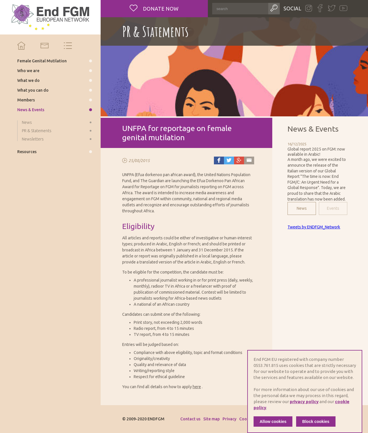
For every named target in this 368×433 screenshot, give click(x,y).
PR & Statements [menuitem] (36, 131)
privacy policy (304, 401)
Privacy (229, 419)
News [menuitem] (27, 122)
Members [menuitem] (26, 100)
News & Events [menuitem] (30, 110)
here (197, 386)
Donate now (160, 8)
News (302, 208)
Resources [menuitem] (27, 152)
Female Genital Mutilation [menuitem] (42, 61)
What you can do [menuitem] (33, 90)
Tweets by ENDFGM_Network (314, 227)
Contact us (190, 419)
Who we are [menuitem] (28, 71)
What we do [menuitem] (28, 80)
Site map (211, 419)
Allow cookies (273, 421)
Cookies (246, 419)
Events (333, 208)
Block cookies (315, 421)
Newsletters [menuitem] (33, 139)
